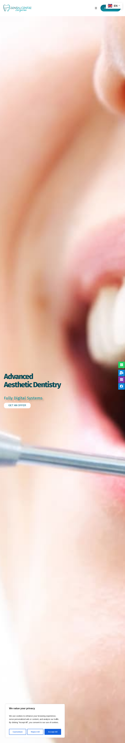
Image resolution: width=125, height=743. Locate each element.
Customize (18, 732)
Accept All (52, 732)
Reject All (35, 732)
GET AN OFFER (17, 405)
